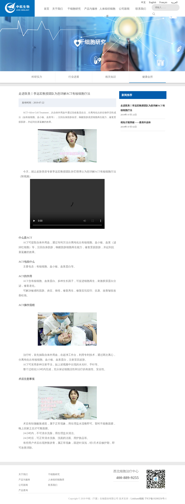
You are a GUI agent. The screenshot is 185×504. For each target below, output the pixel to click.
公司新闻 (23, 485)
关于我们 (23, 474)
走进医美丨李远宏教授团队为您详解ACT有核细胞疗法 (143, 108)
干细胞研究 (54, 474)
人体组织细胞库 (56, 479)
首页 (46, 8)
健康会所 (147, 76)
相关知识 (110, 76)
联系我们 (52, 485)
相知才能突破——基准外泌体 (136, 122)
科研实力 (36, 76)
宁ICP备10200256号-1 (155, 498)
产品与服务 (24, 479)
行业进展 (73, 76)
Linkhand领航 (137, 498)
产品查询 (23, 490)
